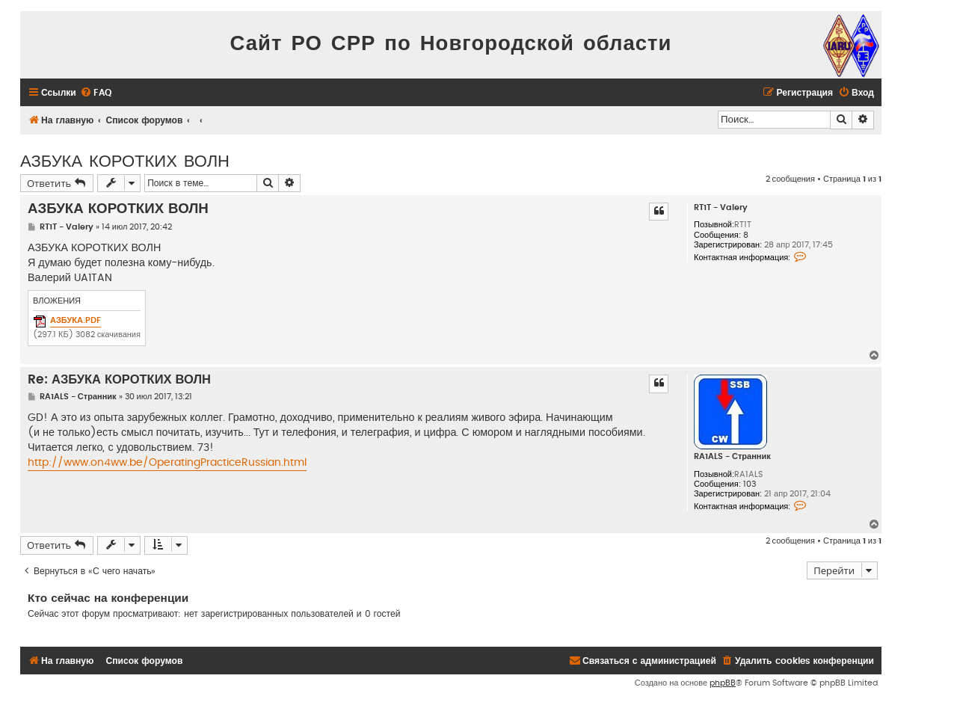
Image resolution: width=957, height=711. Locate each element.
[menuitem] (95, 93)
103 (749, 484)
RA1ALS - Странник (732, 456)
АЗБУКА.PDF (75, 320)
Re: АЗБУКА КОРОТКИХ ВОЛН (119, 380)
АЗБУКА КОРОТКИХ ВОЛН (125, 159)
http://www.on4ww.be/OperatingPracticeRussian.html (167, 463)
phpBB (723, 683)
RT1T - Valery (721, 207)
